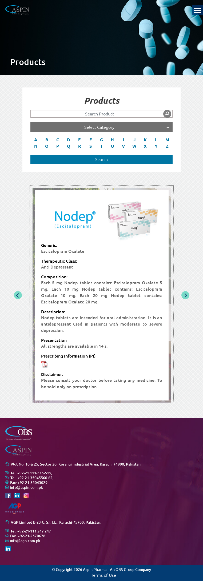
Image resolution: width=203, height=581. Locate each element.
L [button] (156, 139)
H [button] (112, 139)
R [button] (79, 146)
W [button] (134, 146)
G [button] (101, 139)
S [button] (90, 146)
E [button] (79, 139)
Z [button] (167, 146)
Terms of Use (103, 575)
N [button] (35, 146)
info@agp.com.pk (25, 541)
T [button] (101, 146)
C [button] (57, 139)
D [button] (68, 139)
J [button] (134, 139)
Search (101, 159)
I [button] (123, 139)
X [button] (145, 146)
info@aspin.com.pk (26, 487)
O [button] (47, 146)
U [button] (112, 146)
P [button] (57, 146)
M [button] (167, 139)
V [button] (123, 146)
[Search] (101, 114)
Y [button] (156, 146)
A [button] (35, 139)
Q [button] (68, 146)
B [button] (46, 139)
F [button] (90, 139)
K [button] (145, 139)
